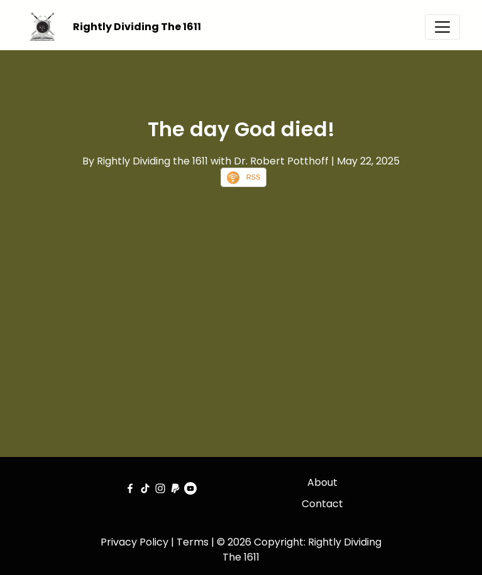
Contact (322, 504)
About (322, 482)
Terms (193, 542)
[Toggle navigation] (442, 27)
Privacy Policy (134, 542)
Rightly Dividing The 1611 (137, 26)
